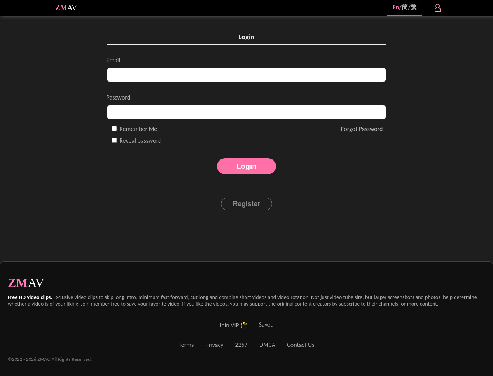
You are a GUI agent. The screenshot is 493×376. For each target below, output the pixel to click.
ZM (61, 7)
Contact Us (300, 344)
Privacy (214, 344)
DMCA (267, 344)
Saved (266, 324)
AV (72, 7)
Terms (186, 344)
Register (246, 204)
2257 (241, 344)
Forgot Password (362, 129)
